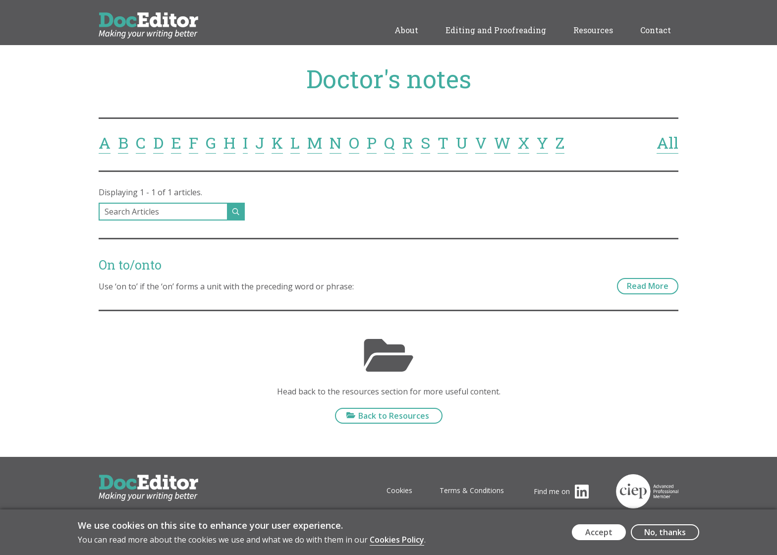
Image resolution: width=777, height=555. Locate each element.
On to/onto (130, 265)
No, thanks (665, 535)
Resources (593, 30)
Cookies (399, 490)
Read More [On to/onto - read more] (647, 285)
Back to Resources (393, 415)
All (667, 142)
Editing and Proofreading (495, 30)
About (406, 30)
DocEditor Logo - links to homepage (167, 17)
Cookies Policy (397, 542)
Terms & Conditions (472, 490)
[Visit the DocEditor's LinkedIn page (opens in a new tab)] (561, 492)
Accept (598, 535)
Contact (655, 30)
